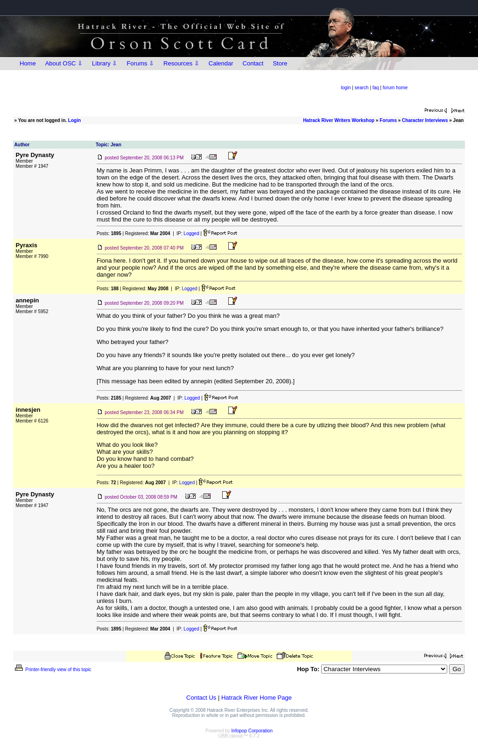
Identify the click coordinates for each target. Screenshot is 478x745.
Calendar (221, 63)
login (346, 87)
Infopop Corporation (252, 730)
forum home (395, 87)
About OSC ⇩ (64, 63)
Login (74, 120)
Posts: (109, 233)
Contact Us (201, 697)
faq (376, 87)
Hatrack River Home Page (256, 697)
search (362, 87)
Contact (253, 63)
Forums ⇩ (140, 63)
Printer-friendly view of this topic (52, 669)
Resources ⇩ (181, 63)
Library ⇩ (104, 63)
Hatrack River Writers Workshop (338, 120)
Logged (191, 233)
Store (280, 63)
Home (28, 63)
